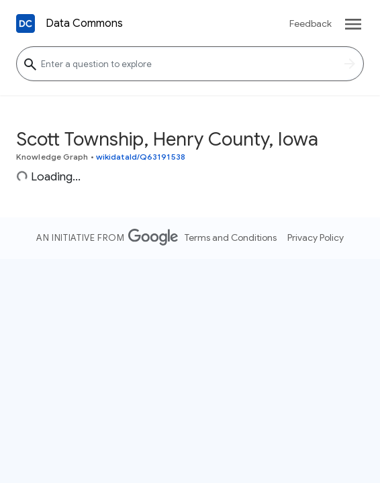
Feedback (310, 23)
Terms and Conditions (231, 237)
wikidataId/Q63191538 (140, 157)
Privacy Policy (315, 237)
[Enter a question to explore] (190, 63)
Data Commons (84, 23)
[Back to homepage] (25, 23)
